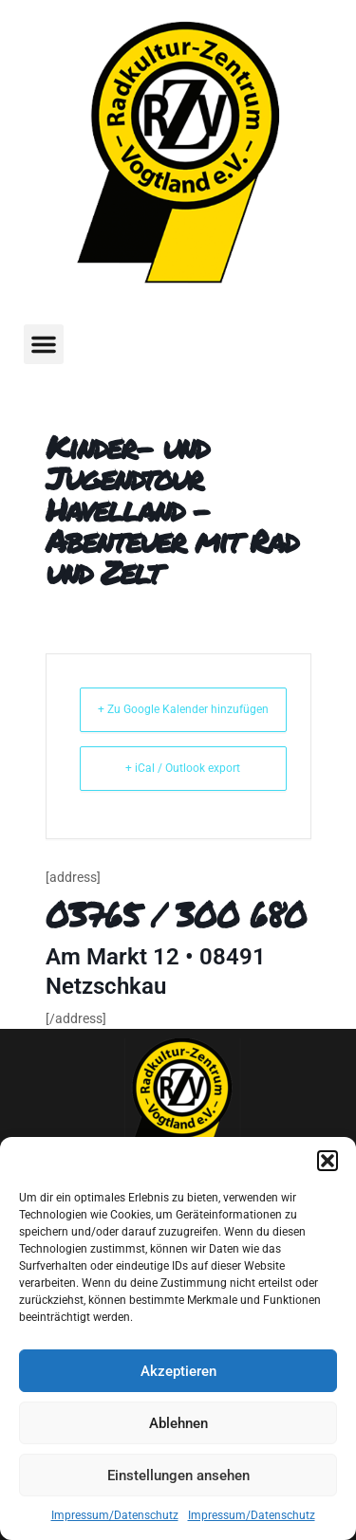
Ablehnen (178, 1423)
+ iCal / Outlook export (182, 768)
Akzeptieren (178, 1371)
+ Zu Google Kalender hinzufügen (183, 709)
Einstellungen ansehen (178, 1475)
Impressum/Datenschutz (114, 1515)
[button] (327, 1160)
